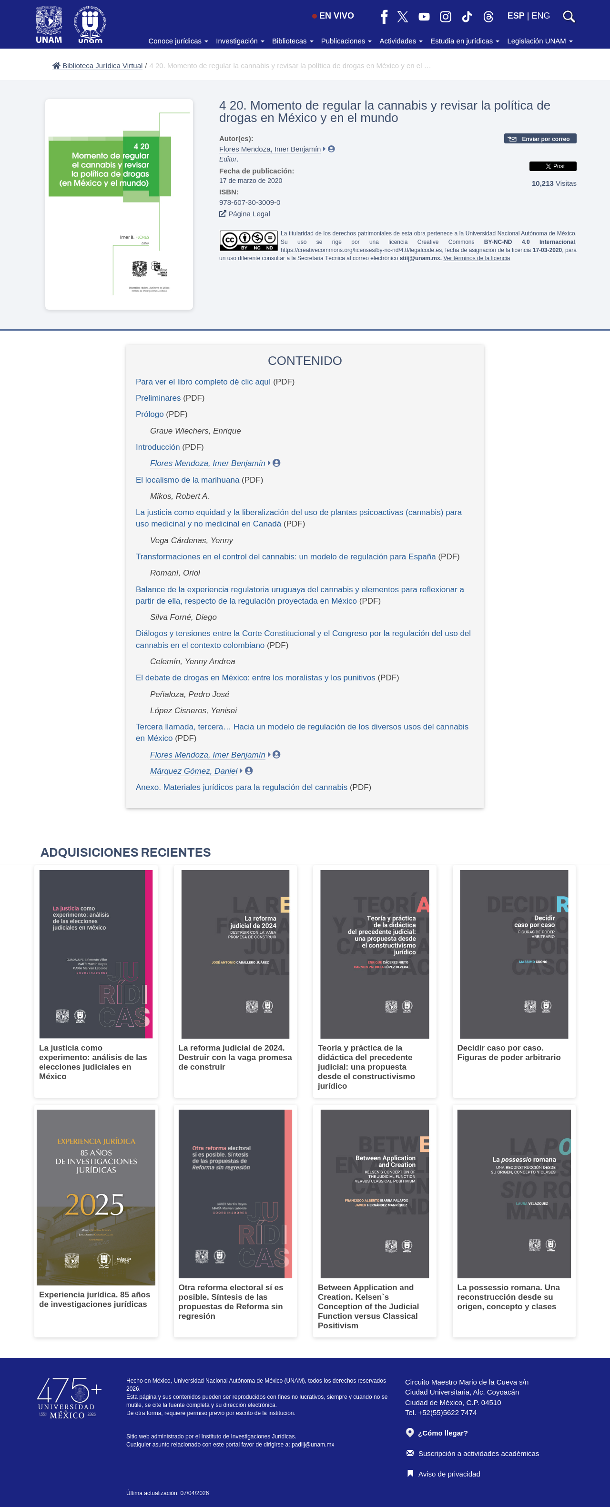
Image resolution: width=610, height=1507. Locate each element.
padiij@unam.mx (313, 1444)
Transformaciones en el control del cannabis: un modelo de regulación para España (286, 556)
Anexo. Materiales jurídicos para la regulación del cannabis (241, 787)
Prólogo (150, 414)
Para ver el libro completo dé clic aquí (203, 381)
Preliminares (158, 398)
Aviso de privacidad (443, 1474)
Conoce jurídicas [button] (178, 41)
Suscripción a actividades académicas (473, 1453)
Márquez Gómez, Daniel (193, 771)
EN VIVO (333, 15)
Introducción (158, 447)
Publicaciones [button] (346, 41)
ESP (516, 15)
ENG (540, 15)
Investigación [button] (240, 41)
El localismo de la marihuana (187, 480)
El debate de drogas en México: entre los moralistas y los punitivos (256, 677)
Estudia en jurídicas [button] (464, 41)
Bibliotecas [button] (293, 41)
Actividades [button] (401, 41)
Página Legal (244, 214)
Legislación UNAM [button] (540, 41)
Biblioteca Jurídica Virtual (97, 65)
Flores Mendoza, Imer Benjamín (270, 149)
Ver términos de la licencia (476, 258)
